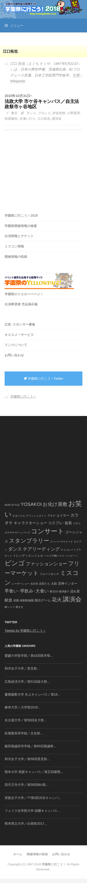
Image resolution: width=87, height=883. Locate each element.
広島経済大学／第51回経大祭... (27, 681)
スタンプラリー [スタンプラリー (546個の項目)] (29, 541)
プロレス (44, 113)
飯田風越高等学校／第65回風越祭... (30, 746)
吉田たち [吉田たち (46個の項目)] (44, 583)
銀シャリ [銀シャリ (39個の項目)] (10, 607)
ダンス (31, 113)
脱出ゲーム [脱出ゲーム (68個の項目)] (43, 600)
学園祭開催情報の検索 (21, 226)
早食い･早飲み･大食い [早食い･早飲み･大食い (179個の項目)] (27, 591)
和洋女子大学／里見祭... (22, 668)
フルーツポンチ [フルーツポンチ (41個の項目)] (49, 574)
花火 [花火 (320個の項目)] (57, 600)
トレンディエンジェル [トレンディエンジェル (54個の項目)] (28, 555)
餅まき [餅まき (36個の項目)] (19, 607)
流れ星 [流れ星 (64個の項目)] (75, 591)
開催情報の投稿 (16, 256)
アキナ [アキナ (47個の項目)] (51, 515)
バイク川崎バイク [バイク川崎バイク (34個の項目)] (54, 555)
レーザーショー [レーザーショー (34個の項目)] (21, 583)
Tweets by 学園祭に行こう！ (25, 630)
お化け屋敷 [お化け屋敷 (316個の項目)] (55, 504)
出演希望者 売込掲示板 (21, 304)
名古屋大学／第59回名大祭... (25, 720)
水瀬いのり (27, 118)
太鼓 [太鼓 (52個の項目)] (54, 583)
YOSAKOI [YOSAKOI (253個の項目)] (31, 504)
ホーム (17, 854)
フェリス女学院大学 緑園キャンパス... (32, 810)
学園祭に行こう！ (23, 396)
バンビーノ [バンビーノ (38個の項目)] (71, 555)
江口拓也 (43, 118)
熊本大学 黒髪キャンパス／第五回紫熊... (34, 772)
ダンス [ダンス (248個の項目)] (15, 549)
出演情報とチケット (19, 236)
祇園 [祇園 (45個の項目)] (16, 600)
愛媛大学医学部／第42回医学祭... (29, 655)
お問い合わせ (14, 355)
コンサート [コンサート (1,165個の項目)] (47, 531)
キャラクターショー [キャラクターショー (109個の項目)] (30, 523)
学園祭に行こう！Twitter (43, 378)
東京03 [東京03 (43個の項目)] (54, 591)
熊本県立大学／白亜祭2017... (26, 823)
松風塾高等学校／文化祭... (24, 733)
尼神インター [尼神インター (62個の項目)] (67, 583)
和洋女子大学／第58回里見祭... (27, 759)
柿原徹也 (11, 118)
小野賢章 (73, 113)
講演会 (57, 118)
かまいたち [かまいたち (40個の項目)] (18, 515)
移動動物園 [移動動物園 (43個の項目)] (27, 600)
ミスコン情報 (14, 246)
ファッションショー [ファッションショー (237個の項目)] (46, 563)
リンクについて (16, 345)
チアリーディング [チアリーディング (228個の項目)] (41, 549)
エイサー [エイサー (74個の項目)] (63, 515)
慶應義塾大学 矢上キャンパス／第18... (32, 694)
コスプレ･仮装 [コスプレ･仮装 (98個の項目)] (60, 523)
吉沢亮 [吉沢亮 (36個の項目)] (34, 583)
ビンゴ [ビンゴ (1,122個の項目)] (15, 563)
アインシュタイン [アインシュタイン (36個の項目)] (36, 515)
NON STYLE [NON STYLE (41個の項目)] (12, 505)
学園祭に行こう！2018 (21, 215)
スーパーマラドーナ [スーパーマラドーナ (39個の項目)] (61, 541)
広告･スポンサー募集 (20, 324)
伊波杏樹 (58, 113)
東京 (14, 113)
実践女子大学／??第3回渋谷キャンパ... (33, 798)
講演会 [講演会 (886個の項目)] (72, 599)
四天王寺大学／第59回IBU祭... (27, 785)
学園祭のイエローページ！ (24, 294)
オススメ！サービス (19, 335)
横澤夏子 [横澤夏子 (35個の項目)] (64, 591)
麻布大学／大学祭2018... (22, 707)
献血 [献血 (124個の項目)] (8, 600)
